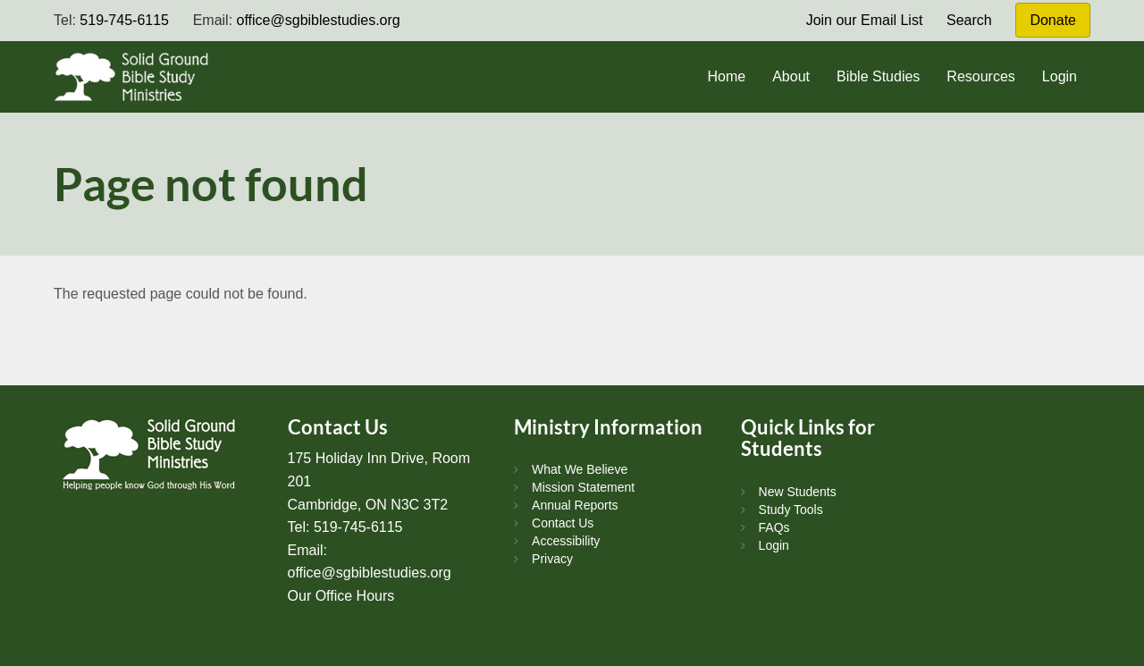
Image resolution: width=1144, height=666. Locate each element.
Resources (980, 76)
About (791, 76)
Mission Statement (583, 487)
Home (726, 76)
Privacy (552, 559)
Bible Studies (878, 76)
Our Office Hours (341, 595)
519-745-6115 (124, 20)
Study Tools (791, 509)
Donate (1053, 20)
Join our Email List (864, 20)
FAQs (774, 527)
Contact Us (562, 523)
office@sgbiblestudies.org (318, 20)
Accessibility (566, 541)
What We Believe (579, 469)
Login (1059, 76)
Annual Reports (575, 505)
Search (969, 20)
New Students (798, 492)
